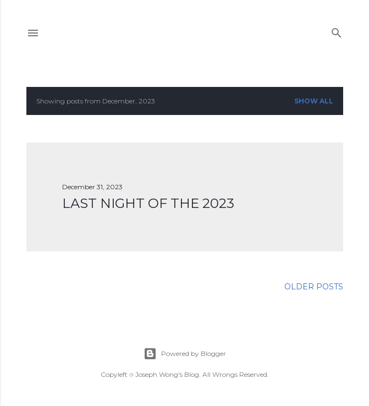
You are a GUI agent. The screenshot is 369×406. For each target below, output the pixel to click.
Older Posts (313, 287)
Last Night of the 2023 (148, 203)
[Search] (336, 30)
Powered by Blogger (185, 353)
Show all (313, 101)
